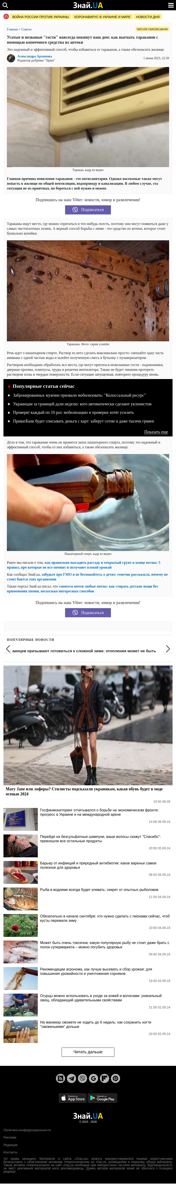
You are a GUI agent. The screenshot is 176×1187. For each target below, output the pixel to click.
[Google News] (93, 1078)
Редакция (10, 1145)
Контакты (10, 1152)
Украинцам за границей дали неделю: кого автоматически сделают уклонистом (82, 404)
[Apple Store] (73, 1098)
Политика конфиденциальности (27, 1130)
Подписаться (88, 210)
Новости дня (148, 17)
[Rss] (60, 1078)
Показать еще (156, 432)
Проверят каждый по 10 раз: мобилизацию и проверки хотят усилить (73, 412)
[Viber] (82, 1078)
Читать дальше (87, 1052)
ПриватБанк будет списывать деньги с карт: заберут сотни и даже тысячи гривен (83, 421)
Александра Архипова (34, 56)
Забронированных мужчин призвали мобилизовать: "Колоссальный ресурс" (79, 395)
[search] (5, 5)
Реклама (9, 1137)
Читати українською (152, 29)
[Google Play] (102, 1098)
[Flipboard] (104, 1078)
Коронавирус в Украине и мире (102, 17)
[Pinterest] (115, 1078)
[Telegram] (71, 1078)
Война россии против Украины (40, 17)
